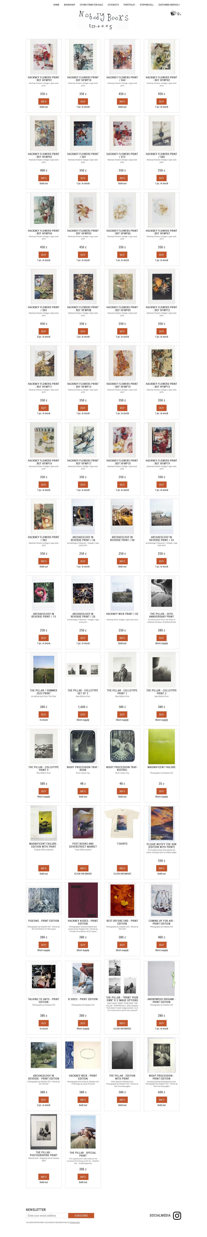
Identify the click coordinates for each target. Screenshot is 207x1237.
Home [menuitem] (56, 4)
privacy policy (75, 1222)
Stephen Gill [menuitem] (147, 4)
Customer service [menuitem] (168, 4)
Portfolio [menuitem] (129, 4)
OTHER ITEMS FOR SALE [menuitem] (91, 4)
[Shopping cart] (175, 14)
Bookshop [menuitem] (69, 4)
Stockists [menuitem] (113, 4)
